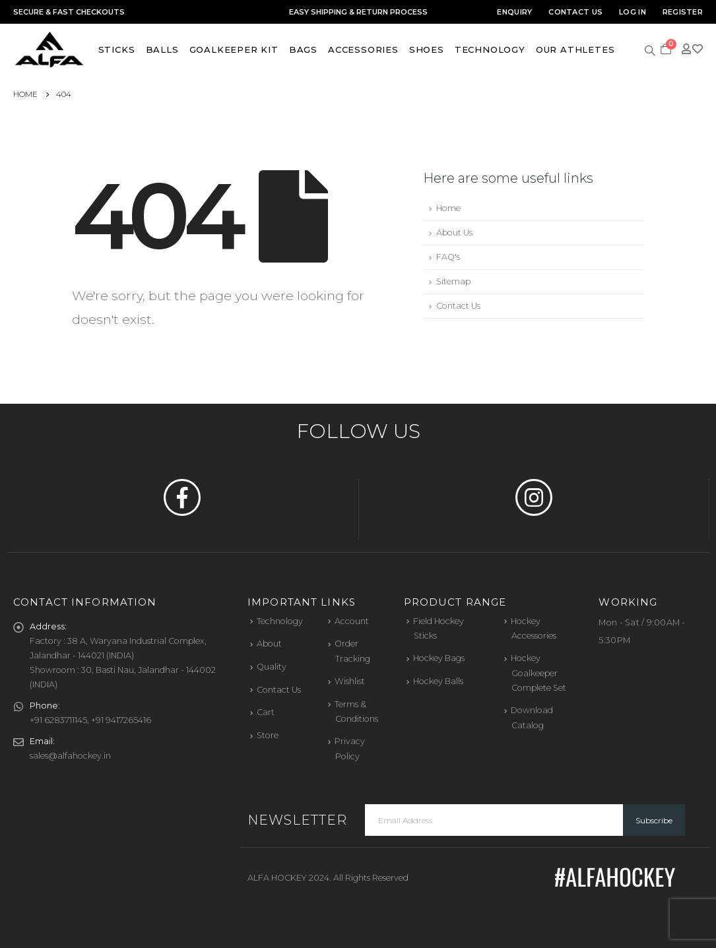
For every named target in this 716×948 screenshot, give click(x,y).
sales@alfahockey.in (70, 756)
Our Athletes (575, 49)
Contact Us (575, 11)
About (269, 643)
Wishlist (350, 681)
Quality (271, 667)
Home (448, 208)
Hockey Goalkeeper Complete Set (538, 673)
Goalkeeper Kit (233, 49)
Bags (303, 49)
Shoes (426, 49)
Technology (490, 49)
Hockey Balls (438, 681)
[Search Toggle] (650, 50)
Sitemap (453, 281)
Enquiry (514, 11)
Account (352, 621)
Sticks (116, 49)
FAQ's (448, 257)
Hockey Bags (439, 658)
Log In (632, 11)
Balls (162, 49)
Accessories (363, 49)
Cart (266, 712)
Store (267, 735)
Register (683, 11)
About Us (454, 232)
